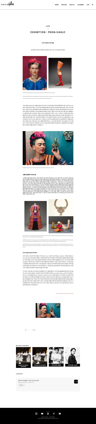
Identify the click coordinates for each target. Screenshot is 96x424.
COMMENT (19, 374)
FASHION (64, 4)
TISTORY (48, 411)
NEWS (57, 4)
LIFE (88, 4)
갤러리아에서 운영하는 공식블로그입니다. (26, 382)
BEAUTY (72, 4)
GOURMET (81, 4)
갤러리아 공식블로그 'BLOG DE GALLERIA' (28, 380)
